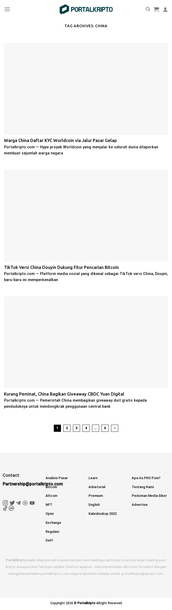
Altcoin (51, 496)
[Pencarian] (148, 9)
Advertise (140, 505)
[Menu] (7, 9)
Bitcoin (51, 487)
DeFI (49, 540)
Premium (96, 496)
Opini (50, 514)
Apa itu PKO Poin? (146, 478)
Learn (93, 478)
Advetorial (97, 487)
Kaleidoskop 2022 (103, 514)
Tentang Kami (143, 487)
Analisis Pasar (57, 478)
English (94, 505)
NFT (49, 505)
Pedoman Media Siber (149, 496)
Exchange (53, 523)
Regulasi (52, 532)
